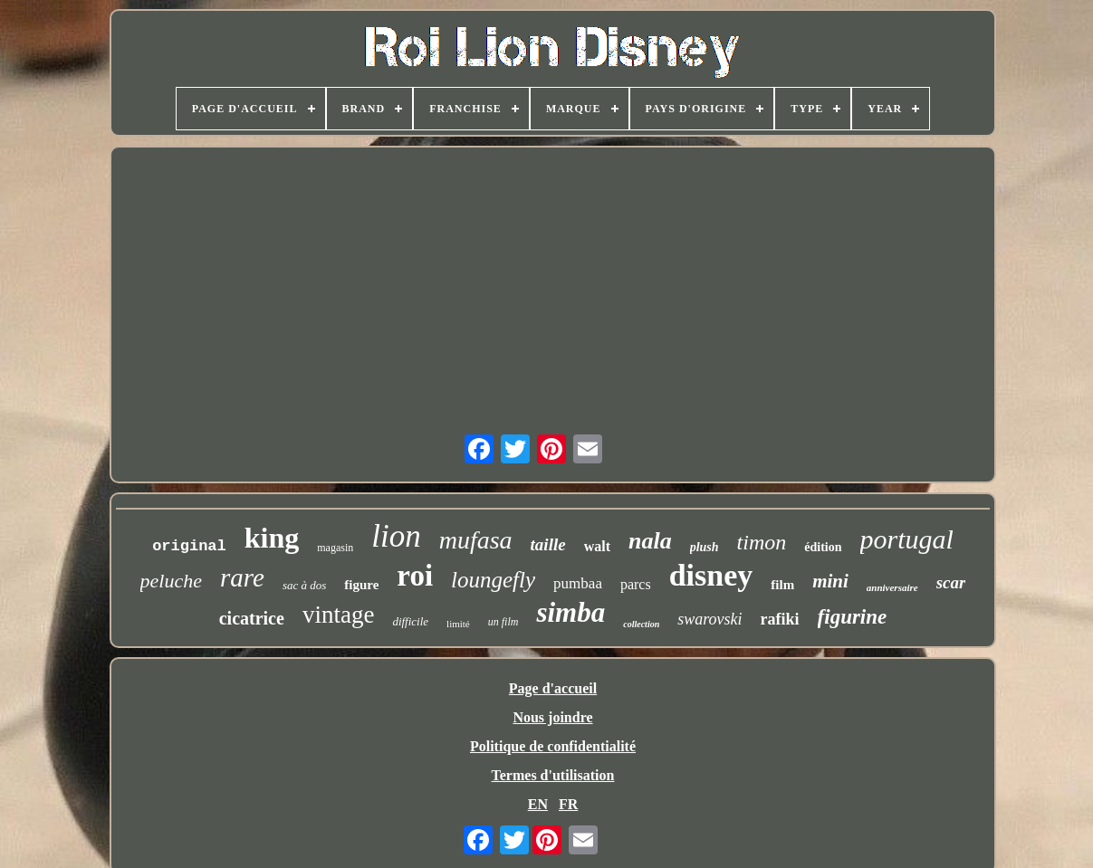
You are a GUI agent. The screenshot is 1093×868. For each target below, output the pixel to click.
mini (830, 581)
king (271, 537)
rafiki (780, 619)
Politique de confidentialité (553, 746)
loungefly (493, 580)
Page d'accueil (553, 688)
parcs (635, 584)
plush (704, 547)
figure (361, 584)
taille (548, 544)
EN (538, 804)
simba (570, 612)
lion (395, 536)
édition (822, 547)
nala (650, 541)
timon (762, 542)
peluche (171, 580)
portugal (907, 539)
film (782, 584)
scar (951, 582)
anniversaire (892, 587)
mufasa (476, 540)
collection (641, 624)
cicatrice (251, 618)
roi (415, 575)
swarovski (709, 619)
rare (242, 577)
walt (597, 546)
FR (568, 804)
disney (711, 575)
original (189, 546)
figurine (852, 617)
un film (503, 621)
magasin (335, 547)
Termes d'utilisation (553, 775)
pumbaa (577, 583)
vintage (338, 614)
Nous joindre (552, 717)
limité (458, 623)
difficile (410, 621)
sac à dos (304, 585)
